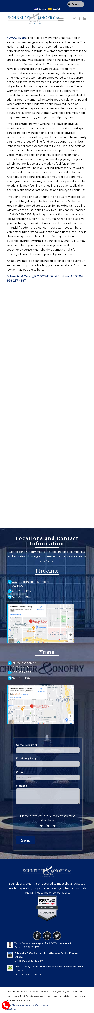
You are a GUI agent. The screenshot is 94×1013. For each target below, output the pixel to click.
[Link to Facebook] (79, 18)
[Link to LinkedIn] (84, 18)
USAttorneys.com (40, 1005)
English (40, 9)
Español (54, 9)
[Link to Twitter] (74, 18)
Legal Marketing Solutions (18, 1005)
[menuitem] (11, 1009)
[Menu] (59, 18)
